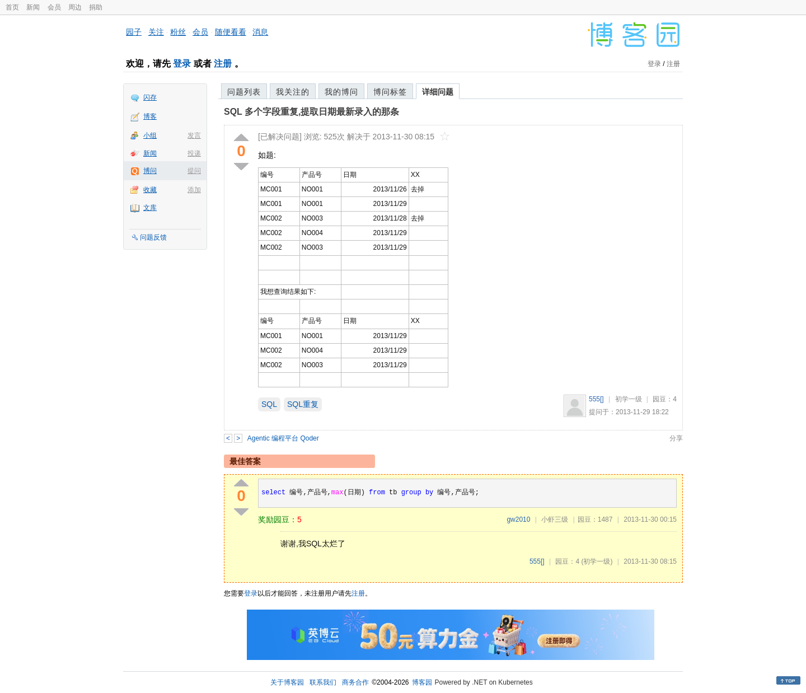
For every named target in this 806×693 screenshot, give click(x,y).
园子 (134, 31)
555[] (596, 399)
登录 (182, 63)
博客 (150, 116)
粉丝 (178, 31)
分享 (676, 438)
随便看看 (230, 31)
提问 (194, 171)
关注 (156, 31)
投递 (194, 153)
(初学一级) (596, 561)
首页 (12, 7)
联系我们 (323, 682)
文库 (150, 208)
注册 (223, 63)
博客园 (422, 682)
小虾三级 (554, 519)
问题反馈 (153, 237)
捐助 (95, 7)
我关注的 (293, 91)
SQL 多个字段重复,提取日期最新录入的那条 (312, 111)
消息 (260, 31)
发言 (194, 135)
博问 (150, 171)
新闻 (33, 7)
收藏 (150, 190)
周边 (75, 7)
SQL (269, 404)
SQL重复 (302, 404)
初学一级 (628, 399)
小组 (150, 135)
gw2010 (518, 519)
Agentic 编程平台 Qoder (283, 438)
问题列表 (244, 91)
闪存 (150, 97)
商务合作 (355, 682)
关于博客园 (287, 682)
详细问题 (437, 91)
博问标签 (390, 91)
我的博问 (341, 91)
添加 (194, 190)
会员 (54, 7)
